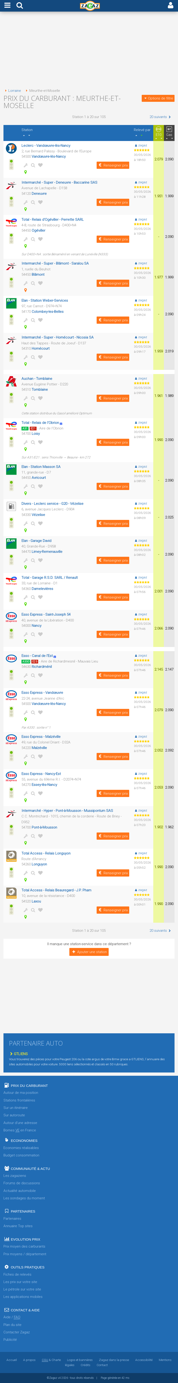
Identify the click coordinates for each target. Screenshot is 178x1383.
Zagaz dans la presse (114, 1360)
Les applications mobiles (23, 1297)
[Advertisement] (89, 50)
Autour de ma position (20, 1093)
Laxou (36, 901)
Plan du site (12, 1325)
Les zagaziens (14, 1176)
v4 (59, 1378)
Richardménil (42, 667)
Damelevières (42, 589)
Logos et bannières (80, 1360)
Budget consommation (21, 1155)
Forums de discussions (21, 1183)
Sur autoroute (14, 1115)
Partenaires (12, 1219)
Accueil (11, 1360)
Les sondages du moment (24, 1198)
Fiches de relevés (17, 1274)
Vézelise (38, 515)
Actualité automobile (19, 1191)
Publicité (10, 1340)
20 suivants (161, 117)
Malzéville (39, 748)
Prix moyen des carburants (24, 1246)
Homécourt (40, 348)
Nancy (36, 626)
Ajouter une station (89, 952)
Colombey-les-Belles (48, 312)
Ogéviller (38, 230)
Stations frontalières (19, 1100)
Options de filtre (158, 98)
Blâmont (38, 274)
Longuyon (39, 864)
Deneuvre (39, 194)
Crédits (85, 1365)
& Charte (51, 1360)
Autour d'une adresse (20, 1123)
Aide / (11, 1317)
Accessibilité (144, 1360)
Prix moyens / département (24, 1254)
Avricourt (39, 478)
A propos (29, 1360)
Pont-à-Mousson (44, 827)
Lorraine (12, 91)
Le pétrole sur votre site (22, 1289)
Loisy (36, 434)
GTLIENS (18, 1054)
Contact (102, 1365)
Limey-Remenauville (47, 552)
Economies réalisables (21, 1148)
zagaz (140, 145)
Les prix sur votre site (20, 1282)
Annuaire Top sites (18, 1226)
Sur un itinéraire (15, 1108)
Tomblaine (40, 389)
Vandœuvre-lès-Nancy (49, 156)
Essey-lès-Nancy (44, 785)
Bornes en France (19, 1130)
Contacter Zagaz (16, 1332)
